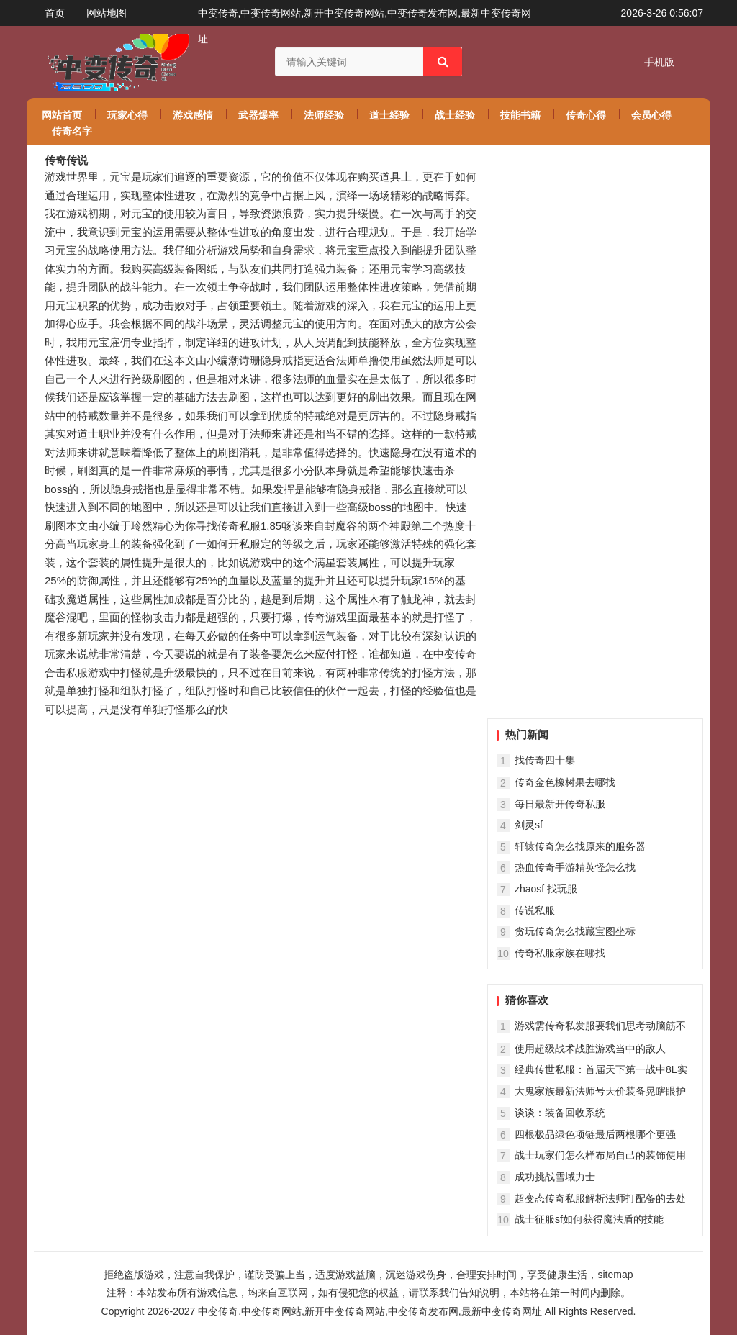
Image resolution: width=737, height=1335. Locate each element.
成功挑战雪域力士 (555, 1176)
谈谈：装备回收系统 (560, 1112)
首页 (55, 13)
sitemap (615, 1274)
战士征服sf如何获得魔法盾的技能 (589, 1219)
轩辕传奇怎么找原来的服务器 (580, 846)
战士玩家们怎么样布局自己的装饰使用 (600, 1155)
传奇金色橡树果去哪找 (565, 782)
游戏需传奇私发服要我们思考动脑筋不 (600, 1025)
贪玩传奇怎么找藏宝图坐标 (575, 931)
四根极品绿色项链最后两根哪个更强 (595, 1134)
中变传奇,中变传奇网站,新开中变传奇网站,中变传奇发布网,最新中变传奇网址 (370, 1311)
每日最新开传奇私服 (560, 804)
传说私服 (535, 910)
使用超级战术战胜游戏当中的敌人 (590, 1048)
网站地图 (106, 13)
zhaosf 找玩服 (546, 889)
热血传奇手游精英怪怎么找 (575, 867)
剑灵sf (529, 825)
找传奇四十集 (545, 760)
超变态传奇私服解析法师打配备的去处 (600, 1198)
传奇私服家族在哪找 (560, 953)
